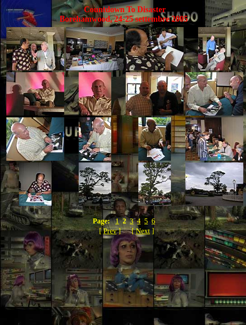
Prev (109, 231)
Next (143, 231)
